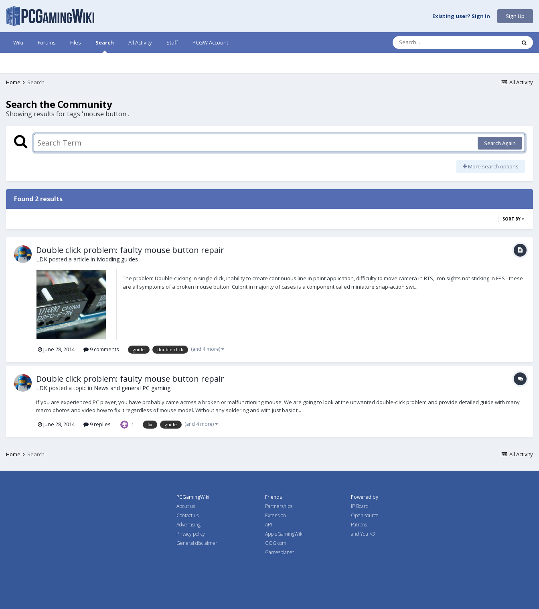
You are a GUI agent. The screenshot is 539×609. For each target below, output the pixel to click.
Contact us (187, 515)
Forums (47, 42)
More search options (491, 166)
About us (185, 506)
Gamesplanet (279, 552)
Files (75, 42)
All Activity (140, 42)
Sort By (513, 219)
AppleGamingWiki (284, 533)
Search (104, 46)
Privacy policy (190, 533)
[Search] (433, 42)
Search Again (500, 143)
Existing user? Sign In (461, 16)
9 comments (101, 349)
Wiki (18, 42)
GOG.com (275, 543)
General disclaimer (196, 543)
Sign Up (515, 16)
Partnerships (278, 506)
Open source (365, 515)
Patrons (359, 524)
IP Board (360, 506)
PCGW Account (210, 42)
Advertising (188, 524)
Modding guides (117, 259)
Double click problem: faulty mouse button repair (130, 250)
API (268, 524)
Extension (275, 515)
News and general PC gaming (132, 388)
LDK (41, 259)
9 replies (97, 424)
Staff (172, 42)
